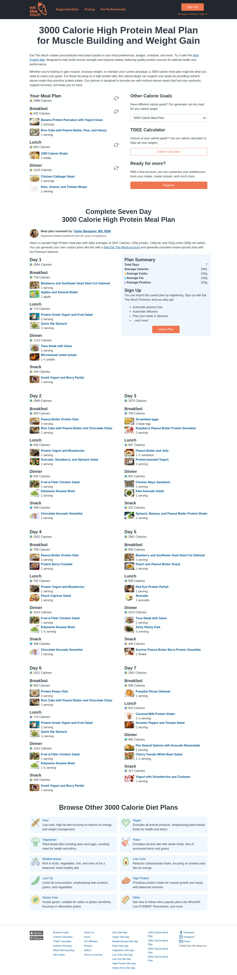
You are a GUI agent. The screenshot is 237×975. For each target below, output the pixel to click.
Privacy (88, 945)
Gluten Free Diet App (123, 967)
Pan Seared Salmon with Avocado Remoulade (168, 745)
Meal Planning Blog (63, 950)
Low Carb (139, 859)
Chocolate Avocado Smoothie (62, 513)
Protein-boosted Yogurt (152, 459)
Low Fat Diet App (121, 959)
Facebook (186, 932)
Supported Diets (67, 9)
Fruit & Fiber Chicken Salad (60, 482)
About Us (89, 932)
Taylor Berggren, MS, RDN (92, 231)
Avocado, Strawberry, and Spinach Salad (69, 459)
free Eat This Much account (122, 247)
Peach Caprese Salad (56, 595)
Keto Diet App (119, 932)
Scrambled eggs (147, 419)
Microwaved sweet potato (59, 355)
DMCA (87, 950)
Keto (45, 820)
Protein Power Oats (54, 691)
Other (136, 897)
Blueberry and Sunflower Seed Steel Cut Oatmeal (75, 283)
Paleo (136, 840)
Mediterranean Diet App (125, 941)
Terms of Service (93, 954)
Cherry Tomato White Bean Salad (159, 754)
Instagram (186, 937)
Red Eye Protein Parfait (152, 586)
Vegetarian (49, 840)
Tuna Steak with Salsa (56, 346)
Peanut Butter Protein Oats (60, 419)
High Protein (141, 878)
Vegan (137, 820)
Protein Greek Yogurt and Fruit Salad (67, 314)
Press (87, 936)
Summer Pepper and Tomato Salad (160, 722)
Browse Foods (61, 932)
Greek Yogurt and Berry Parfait (62, 377)
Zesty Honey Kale (148, 627)
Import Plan (165, 329)
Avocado (142, 595)
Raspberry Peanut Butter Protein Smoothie (166, 428)
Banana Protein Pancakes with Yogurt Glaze (72, 120)
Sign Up (192, 7)
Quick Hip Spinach (54, 323)
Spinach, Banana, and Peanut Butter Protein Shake (171, 513)
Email (184, 941)
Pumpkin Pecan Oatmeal (153, 691)
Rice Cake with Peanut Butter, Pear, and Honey (74, 130)
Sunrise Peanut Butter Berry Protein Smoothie (168, 649)
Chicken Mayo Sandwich (153, 482)
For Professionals (113, 9)
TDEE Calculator (62, 941)
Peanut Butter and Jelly (152, 450)
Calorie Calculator (169, 151)
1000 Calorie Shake (54, 153)
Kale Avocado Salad (150, 491)
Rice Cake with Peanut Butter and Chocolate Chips (76, 428)
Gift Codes (59, 954)
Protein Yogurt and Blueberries (62, 450)
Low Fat (47, 878)
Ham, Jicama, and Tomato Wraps (64, 186)
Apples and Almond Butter (59, 292)
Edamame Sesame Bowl (58, 491)
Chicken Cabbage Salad (57, 176)
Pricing (90, 9)
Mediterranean (51, 859)
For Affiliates (91, 941)
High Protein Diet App (124, 963)
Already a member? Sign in (192, 14)
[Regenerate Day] (116, 98)
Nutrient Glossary (62, 945)
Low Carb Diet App (122, 954)
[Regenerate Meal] (116, 111)
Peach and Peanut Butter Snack (158, 564)
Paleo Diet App (120, 945)
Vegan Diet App (120, 936)
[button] (168, 118)
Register (168, 185)
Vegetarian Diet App (123, 950)
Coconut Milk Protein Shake (155, 713)
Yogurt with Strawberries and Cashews (163, 776)
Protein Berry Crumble (57, 564)
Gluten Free (50, 897)
